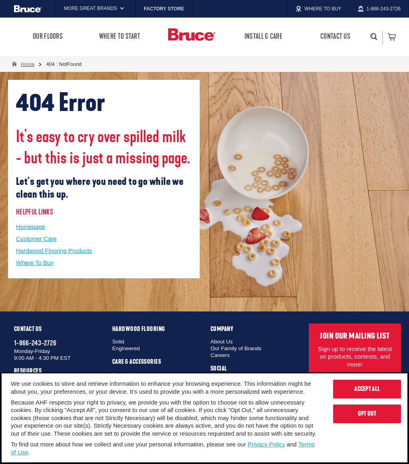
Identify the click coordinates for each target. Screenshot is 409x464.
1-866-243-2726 (35, 343)
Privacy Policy (266, 444)
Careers (220, 355)
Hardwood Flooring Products (54, 250)
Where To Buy (35, 262)
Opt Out (367, 414)
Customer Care (36, 238)
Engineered (126, 348)
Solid (118, 342)
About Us (221, 342)
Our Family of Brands (236, 348)
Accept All (367, 389)
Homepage (30, 226)
